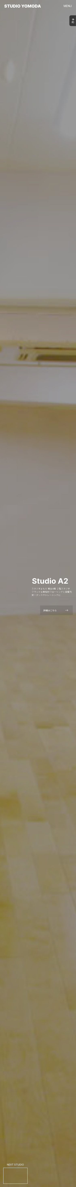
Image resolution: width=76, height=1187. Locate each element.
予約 (72, 20)
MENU (68, 6)
